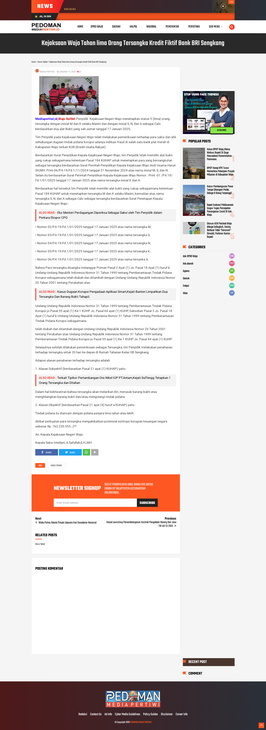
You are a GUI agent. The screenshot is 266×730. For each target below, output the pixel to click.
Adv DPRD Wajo (190, 256)
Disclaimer (167, 714)
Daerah (186, 278)
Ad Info (108, 714)
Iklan (185, 293)
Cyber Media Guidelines (127, 714)
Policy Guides (150, 714)
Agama (186, 271)
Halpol (186, 286)
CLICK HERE (221, 130)
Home (80, 26)
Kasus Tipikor (56, 466)
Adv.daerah (188, 263)
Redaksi (83, 714)
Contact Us (96, 714)
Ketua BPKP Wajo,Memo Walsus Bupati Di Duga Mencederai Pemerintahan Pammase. (219, 154)
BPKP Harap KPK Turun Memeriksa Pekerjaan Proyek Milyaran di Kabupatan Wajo (220, 171)
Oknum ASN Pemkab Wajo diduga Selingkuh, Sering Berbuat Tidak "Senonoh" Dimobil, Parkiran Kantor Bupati (219, 230)
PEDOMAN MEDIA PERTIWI (140, 722)
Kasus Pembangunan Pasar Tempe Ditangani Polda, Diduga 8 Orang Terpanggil (220, 190)
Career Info (181, 714)
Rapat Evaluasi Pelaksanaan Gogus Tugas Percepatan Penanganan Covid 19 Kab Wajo (220, 210)
